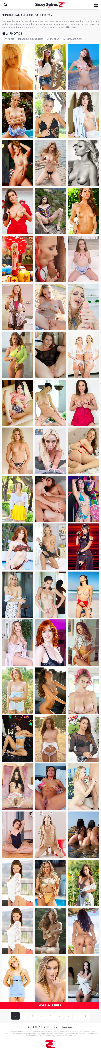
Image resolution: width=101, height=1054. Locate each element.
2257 (37, 1027)
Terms (55, 1027)
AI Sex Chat (53, 39)
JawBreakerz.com (73, 39)
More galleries (50, 1005)
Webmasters (67, 1027)
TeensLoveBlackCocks (30, 39)
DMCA (46, 1027)
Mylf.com (9, 39)
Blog (30, 1027)
